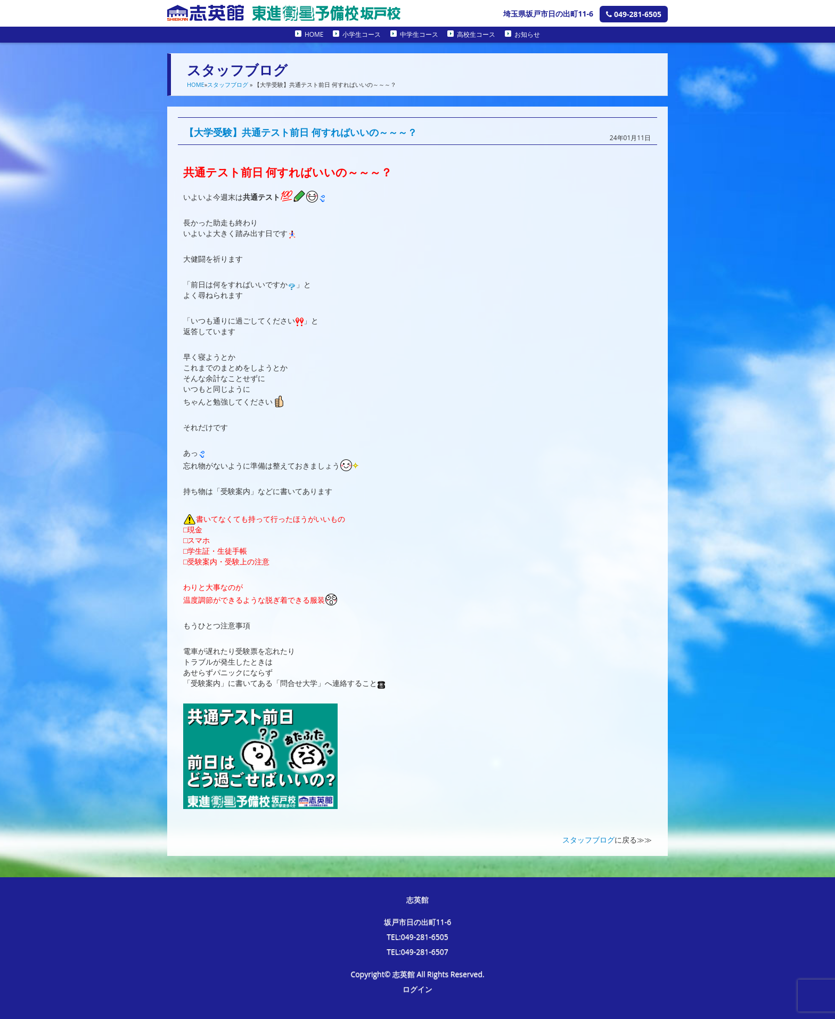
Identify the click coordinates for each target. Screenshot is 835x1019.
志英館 (417, 899)
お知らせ (527, 34)
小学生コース (361, 34)
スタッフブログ (227, 84)
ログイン (417, 989)
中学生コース (419, 34)
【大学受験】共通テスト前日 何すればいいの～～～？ (300, 132)
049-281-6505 (633, 14)
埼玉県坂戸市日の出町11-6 (548, 14)
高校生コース (476, 34)
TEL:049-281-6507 (417, 952)
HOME (314, 34)
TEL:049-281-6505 (417, 937)
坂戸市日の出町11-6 (418, 922)
